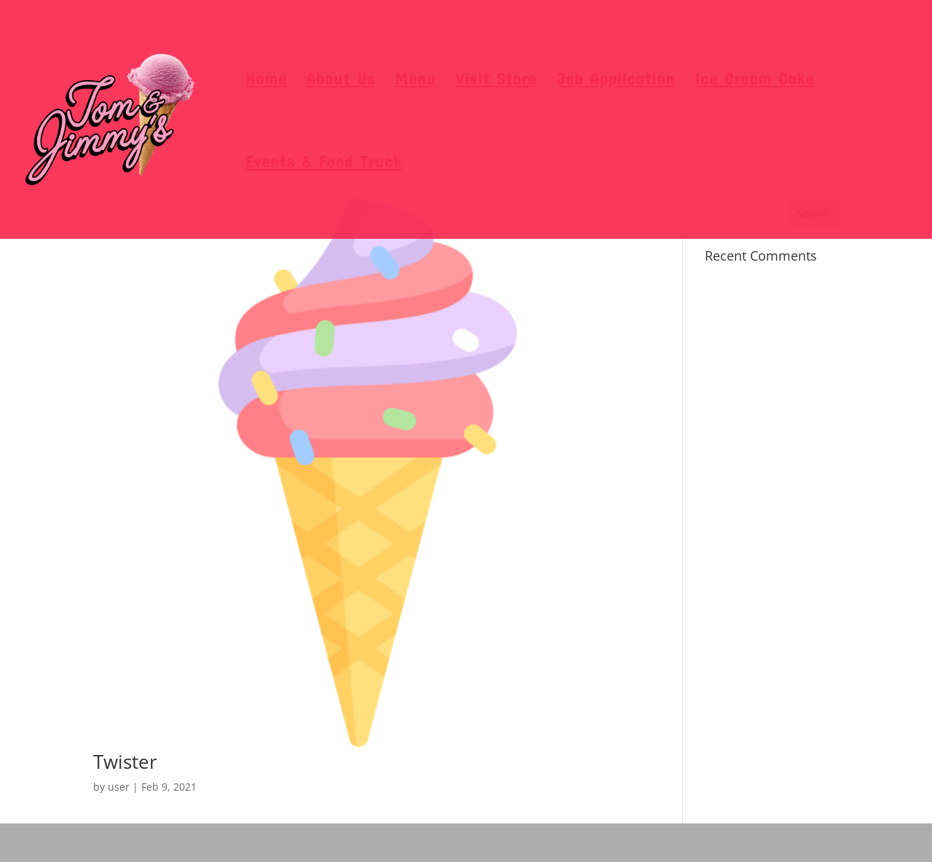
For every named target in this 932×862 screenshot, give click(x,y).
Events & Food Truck (323, 163)
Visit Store (496, 80)
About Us (341, 80)
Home (266, 80)
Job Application (615, 80)
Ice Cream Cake (754, 80)
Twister (125, 761)
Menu (415, 80)
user (119, 787)
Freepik (159, 842)
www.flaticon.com (226, 842)
